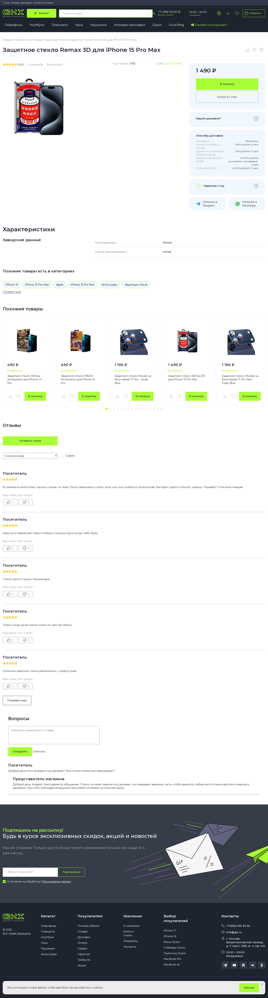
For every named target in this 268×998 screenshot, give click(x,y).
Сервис (82, 948)
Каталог (48, 916)
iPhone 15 (12, 284)
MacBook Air (172, 964)
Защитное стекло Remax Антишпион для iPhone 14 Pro (24, 379)
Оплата (37, 2)
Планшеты (60, 25)
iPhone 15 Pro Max (37, 284)
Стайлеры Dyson (174, 947)
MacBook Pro (172, 959)
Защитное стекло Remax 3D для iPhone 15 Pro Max (186, 377)
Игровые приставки (129, 25)
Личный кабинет (89, 926)
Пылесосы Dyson (175, 953)
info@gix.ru (234, 932)
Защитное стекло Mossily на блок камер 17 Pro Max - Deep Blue (240, 379)
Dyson (157, 25)
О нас (6, 2)
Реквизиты (130, 941)
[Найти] (148, 13)
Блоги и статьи (128, 933)
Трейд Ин (84, 959)
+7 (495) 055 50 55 (169, 12)
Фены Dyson (172, 942)
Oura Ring (176, 25)
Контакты (48, 2)
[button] (107, 409)
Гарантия (84, 954)
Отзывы (15, 2)
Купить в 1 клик (227, 97)
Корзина (252, 13)
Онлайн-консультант (209, 25)
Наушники (98, 25)
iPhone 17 (170, 930)
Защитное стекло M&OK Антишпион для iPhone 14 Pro (78, 379)
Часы (79, 25)
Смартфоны (13, 25)
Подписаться (71, 872)
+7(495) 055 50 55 (238, 926)
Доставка (26, 2)
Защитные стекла (136, 284)
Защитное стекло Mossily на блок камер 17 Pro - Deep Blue (133, 379)
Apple (59, 284)
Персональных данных (56, 881)
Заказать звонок (165, 15)
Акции (82, 965)
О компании (131, 926)
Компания (132, 916)
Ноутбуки (37, 25)
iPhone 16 (170, 936)
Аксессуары (109, 284)
